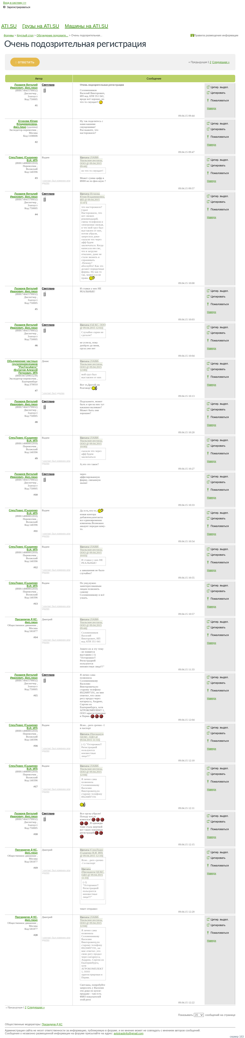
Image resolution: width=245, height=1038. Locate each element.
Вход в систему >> (14, 2)
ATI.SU (9, 26)
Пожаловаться (220, 100)
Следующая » (221, 62)
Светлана (48, 84)
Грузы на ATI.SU (40, 26)
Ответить (26, 62)
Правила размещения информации (216, 35)
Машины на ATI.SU (86, 26)
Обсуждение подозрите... (52, 35)
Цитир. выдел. (220, 87)
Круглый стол (25, 35)
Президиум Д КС (52, 1024)
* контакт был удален (53, 393)
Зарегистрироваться (18, 7)
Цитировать (218, 92)
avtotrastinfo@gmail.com (128, 1033)
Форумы (9, 35)
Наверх (211, 108)
